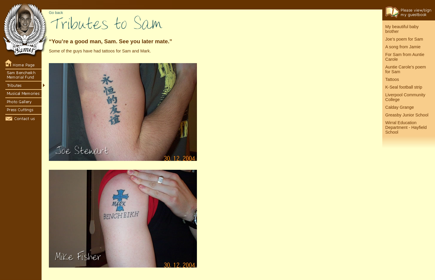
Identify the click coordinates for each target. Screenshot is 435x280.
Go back (56, 12)
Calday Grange (399, 107)
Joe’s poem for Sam (404, 39)
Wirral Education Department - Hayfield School (406, 127)
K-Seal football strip (403, 87)
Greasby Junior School (406, 115)
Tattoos (392, 79)
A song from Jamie (402, 46)
